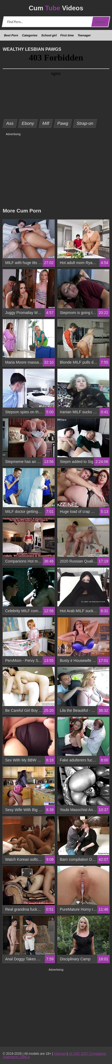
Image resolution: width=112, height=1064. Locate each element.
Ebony (28, 123)
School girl (49, 35)
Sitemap (60, 1054)
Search (100, 22)
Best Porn (11, 35)
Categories (30, 35)
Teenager (84, 35)
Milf (46, 123)
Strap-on (85, 123)
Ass (10, 123)
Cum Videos (56, 8)
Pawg (63, 123)
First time (67, 35)
